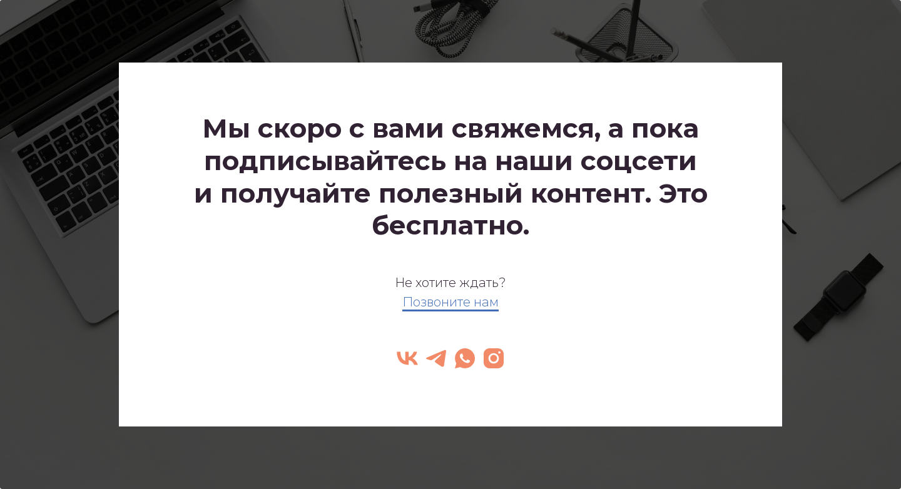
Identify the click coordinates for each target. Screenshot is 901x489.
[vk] (407, 358)
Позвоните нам (450, 302)
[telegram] (436, 358)
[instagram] (493, 358)
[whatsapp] (464, 358)
